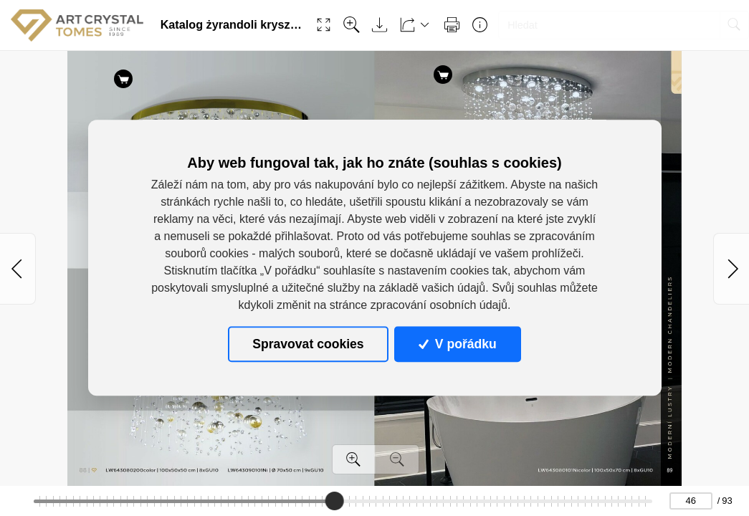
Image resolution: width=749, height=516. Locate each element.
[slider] (334, 501)
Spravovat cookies (307, 344)
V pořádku (457, 344)
